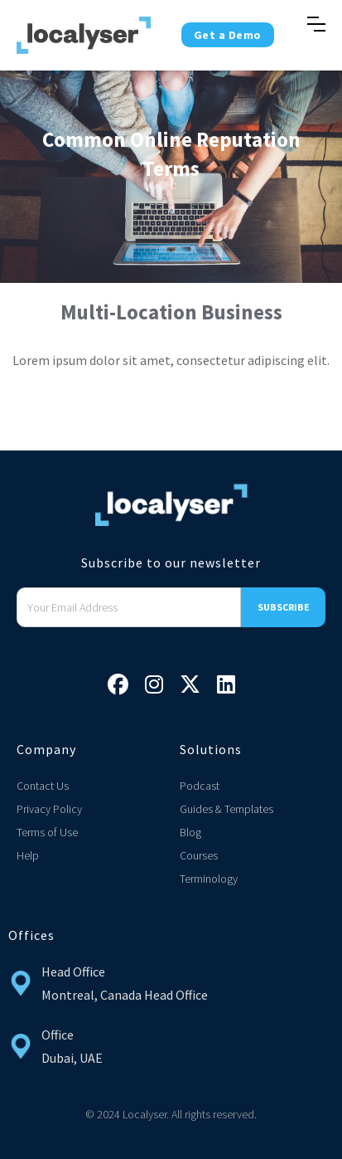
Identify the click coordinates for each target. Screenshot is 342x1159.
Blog (190, 832)
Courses (199, 855)
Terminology (209, 878)
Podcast (199, 785)
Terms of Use (47, 832)
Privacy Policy (49, 808)
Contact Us (43, 785)
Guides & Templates (226, 808)
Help (28, 855)
